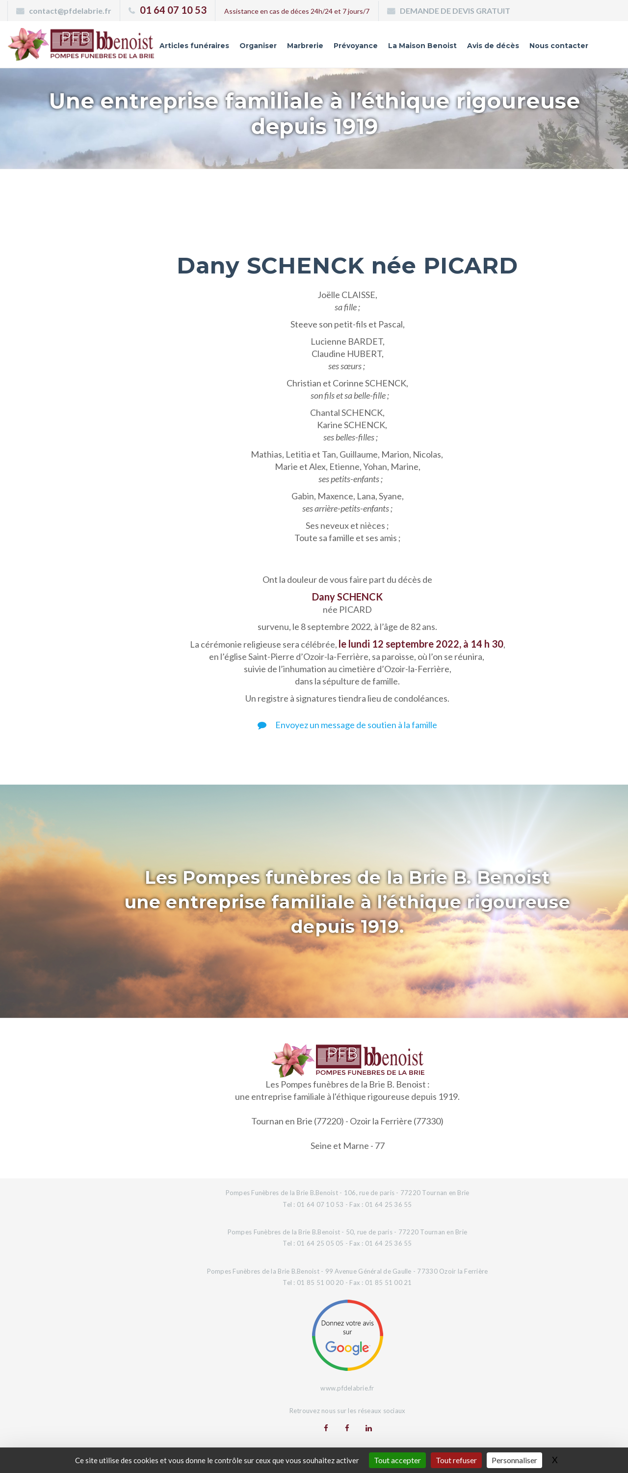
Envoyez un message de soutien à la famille (347, 724)
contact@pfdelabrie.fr (70, 10)
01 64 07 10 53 (173, 10)
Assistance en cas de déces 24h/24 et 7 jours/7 (296, 11)
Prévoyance (356, 45)
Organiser (258, 45)
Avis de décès (493, 45)
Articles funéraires (194, 45)
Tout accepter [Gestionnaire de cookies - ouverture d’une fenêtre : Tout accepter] (397, 1460)
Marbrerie (305, 45)
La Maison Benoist (422, 45)
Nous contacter (558, 45)
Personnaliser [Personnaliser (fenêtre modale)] (514, 1460)
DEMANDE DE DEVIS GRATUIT (455, 10)
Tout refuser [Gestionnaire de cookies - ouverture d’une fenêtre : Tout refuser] (456, 1460)
